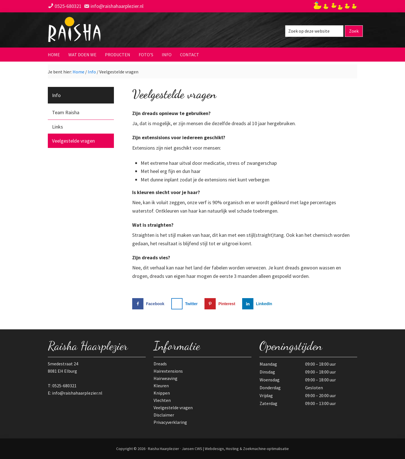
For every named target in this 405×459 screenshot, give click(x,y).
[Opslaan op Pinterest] (221, 303)
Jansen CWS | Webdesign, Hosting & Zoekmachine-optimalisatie (235, 448)
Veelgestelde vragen (73, 141)
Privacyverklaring (170, 422)
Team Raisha (65, 112)
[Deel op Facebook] (149, 303)
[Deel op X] (185, 303)
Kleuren (161, 385)
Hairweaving (165, 378)
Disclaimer (164, 415)
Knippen (162, 393)
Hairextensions (168, 371)
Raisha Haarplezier (102, 30)
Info (56, 95)
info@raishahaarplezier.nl (117, 6)
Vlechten (162, 400)
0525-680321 (68, 6)
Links (57, 126)
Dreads (160, 363)
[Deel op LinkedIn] (258, 303)
